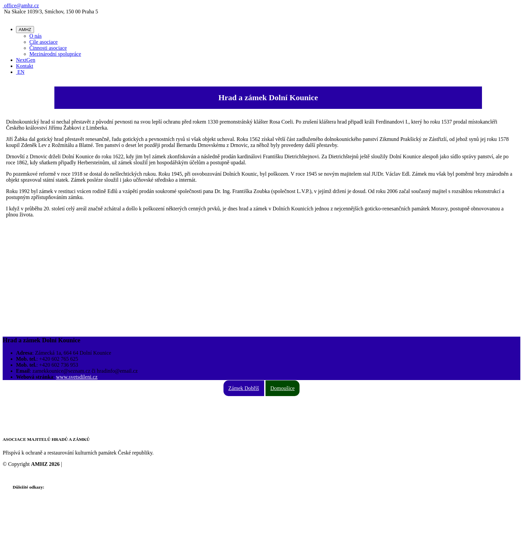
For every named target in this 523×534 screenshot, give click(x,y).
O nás (35, 36)
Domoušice (283, 388)
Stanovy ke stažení (33, 500)
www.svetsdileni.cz (76, 377)
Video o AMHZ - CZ (35, 506)
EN (20, 72)
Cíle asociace (43, 42)
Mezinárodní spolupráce (55, 54)
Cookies (72, 464)
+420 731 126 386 (32, 410)
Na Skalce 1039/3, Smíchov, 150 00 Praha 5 (60, 404)
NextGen (25, 60)
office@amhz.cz (21, 5)
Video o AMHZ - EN (35, 512)
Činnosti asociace (48, 48)
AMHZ (25, 29)
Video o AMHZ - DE (35, 518)
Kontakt (24, 66)
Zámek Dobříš (243, 388)
